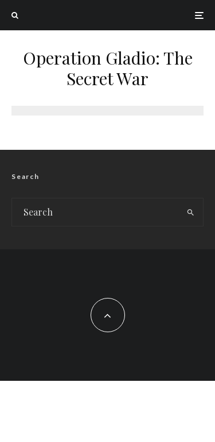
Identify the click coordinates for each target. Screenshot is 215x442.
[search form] (95, 212)
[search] (190, 212)
